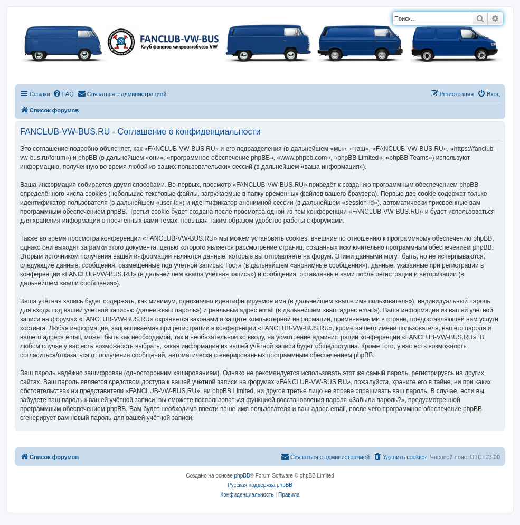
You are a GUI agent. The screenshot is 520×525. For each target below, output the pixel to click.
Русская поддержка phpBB (260, 485)
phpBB (242, 476)
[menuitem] (63, 94)
